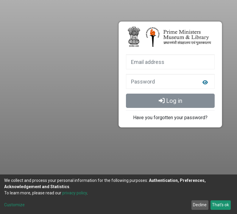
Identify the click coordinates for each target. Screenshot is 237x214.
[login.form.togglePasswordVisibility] (205, 82)
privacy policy (74, 193)
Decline (200, 204)
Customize (14, 204)
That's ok (220, 204)
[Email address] (170, 61)
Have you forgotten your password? (170, 117)
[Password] (170, 81)
